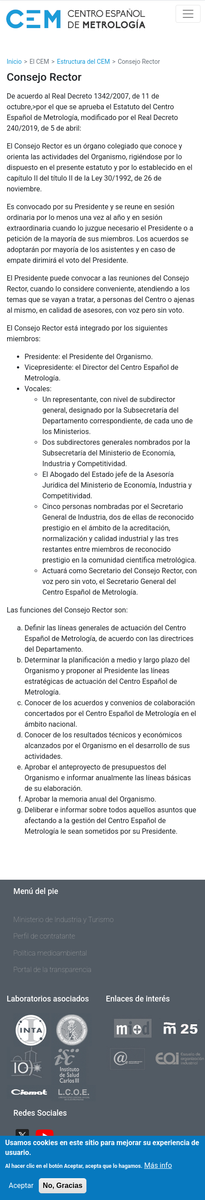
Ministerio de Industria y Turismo (63, 919)
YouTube (48, 1135)
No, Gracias (62, 1190)
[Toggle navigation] (188, 14)
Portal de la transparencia (52, 969)
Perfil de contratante (44, 936)
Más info (158, 1170)
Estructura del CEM (83, 61)
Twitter (25, 1135)
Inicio (14, 61)
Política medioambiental (50, 953)
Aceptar (21, 1190)
